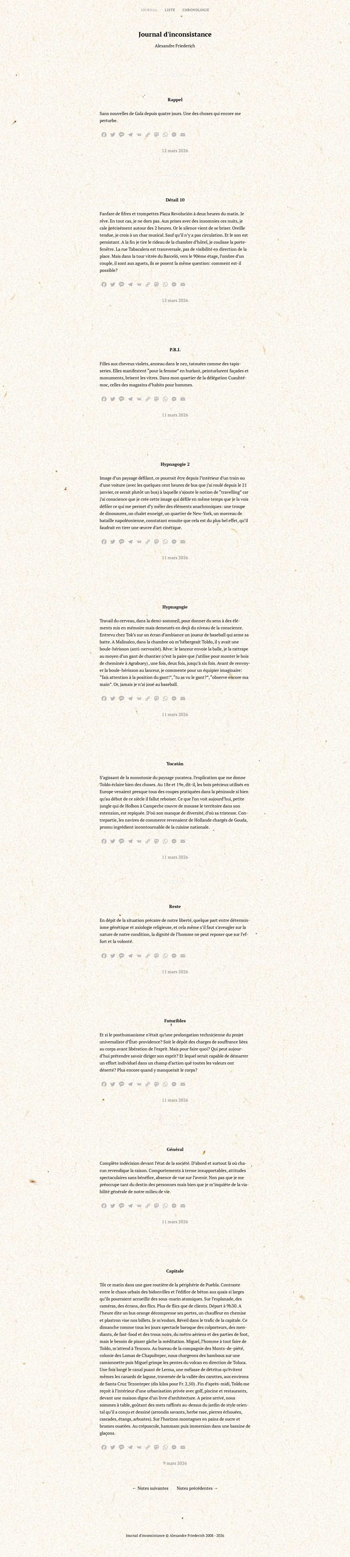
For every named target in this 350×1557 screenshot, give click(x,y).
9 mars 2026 (175, 1463)
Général (175, 1149)
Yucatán (175, 763)
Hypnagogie (175, 607)
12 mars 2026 (175, 150)
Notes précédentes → (197, 1488)
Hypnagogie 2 (175, 464)
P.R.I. (175, 349)
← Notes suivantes (150, 1488)
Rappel (175, 99)
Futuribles (175, 1021)
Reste (175, 906)
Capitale (175, 1271)
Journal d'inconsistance (175, 34)
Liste (170, 10)
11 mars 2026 (175, 415)
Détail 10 (175, 200)
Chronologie (196, 10)
